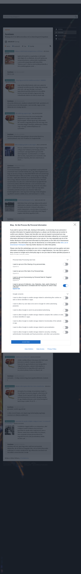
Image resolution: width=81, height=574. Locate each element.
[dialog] (40, 287)
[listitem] (40, 260)
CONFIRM (26, 342)
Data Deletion (29, 349)
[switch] (65, 264)
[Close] (75, 225)
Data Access (40, 349)
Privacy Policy (51, 349)
